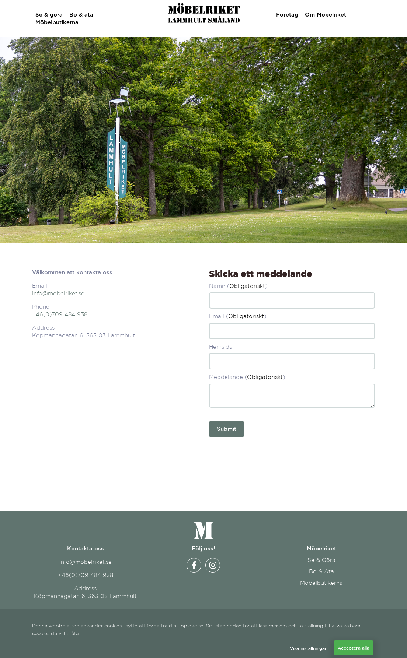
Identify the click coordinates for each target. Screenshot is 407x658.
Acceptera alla (353, 647)
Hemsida (221, 347)
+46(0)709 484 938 (59, 314)
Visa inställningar (308, 648)
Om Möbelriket (322, 14)
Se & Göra (321, 560)
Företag (284, 14)
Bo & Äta (321, 571)
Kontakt (360, 14)
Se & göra (49, 14)
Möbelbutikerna (57, 22)
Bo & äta (81, 14)
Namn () (238, 286)
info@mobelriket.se (58, 293)
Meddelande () (247, 377)
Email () (237, 316)
